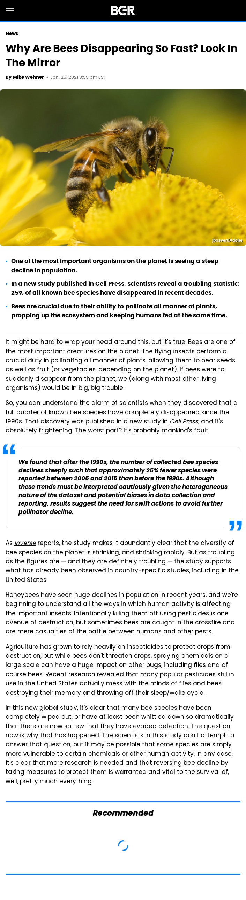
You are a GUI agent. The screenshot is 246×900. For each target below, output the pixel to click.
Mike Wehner (28, 77)
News (12, 34)
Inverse (25, 543)
